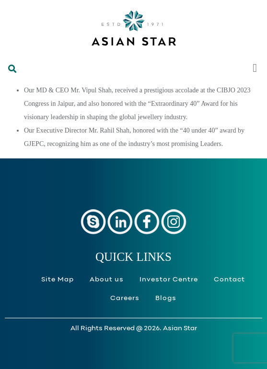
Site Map (57, 280)
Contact (229, 280)
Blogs (165, 298)
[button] (10, 72)
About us (107, 280)
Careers (124, 298)
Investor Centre (168, 280)
